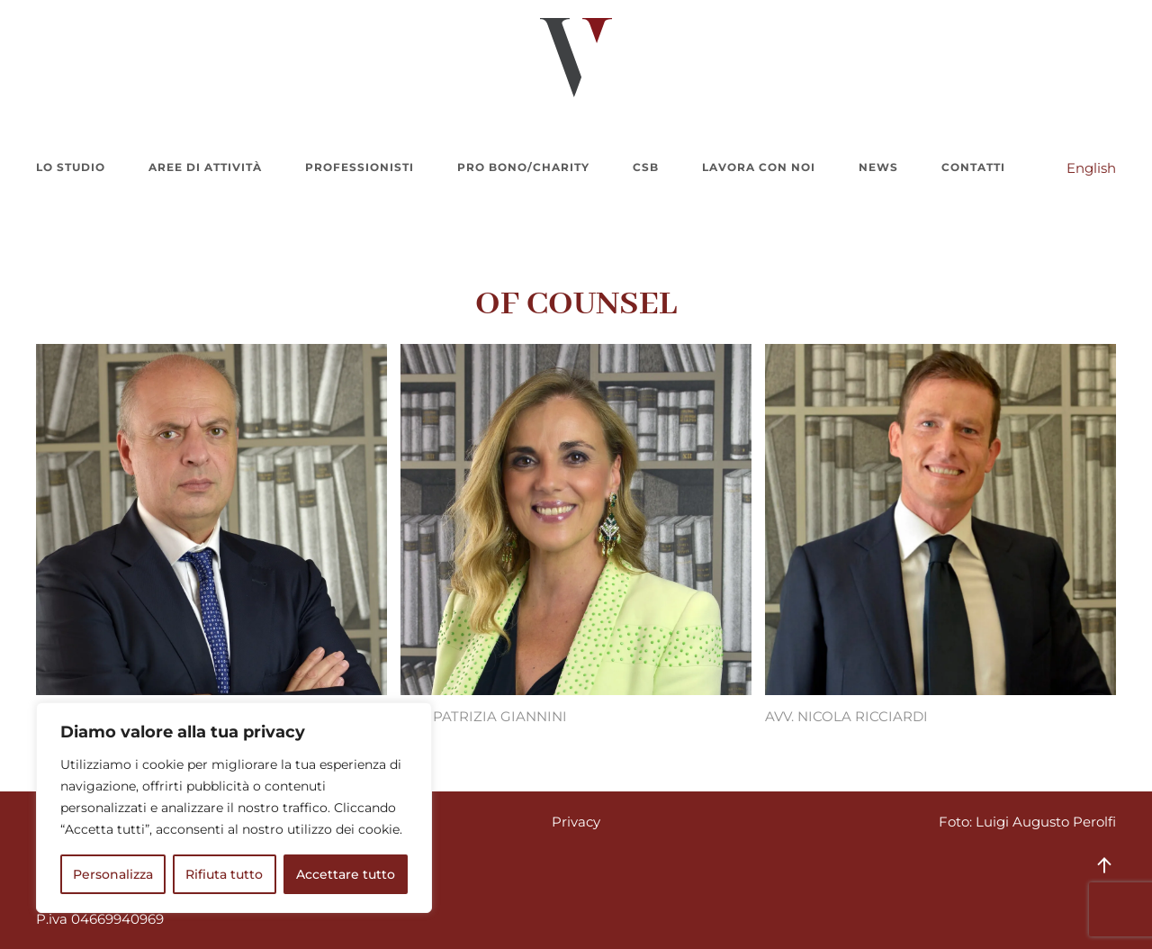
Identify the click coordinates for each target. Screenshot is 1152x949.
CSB (646, 167)
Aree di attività (205, 167)
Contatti (973, 167)
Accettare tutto (345, 874)
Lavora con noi (758, 167)
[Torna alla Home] (576, 57)
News (878, 167)
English (1091, 167)
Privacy (576, 821)
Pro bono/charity (523, 167)
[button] (1104, 865)
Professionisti (359, 167)
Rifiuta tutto (224, 874)
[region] (234, 807)
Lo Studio (70, 167)
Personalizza (113, 874)
